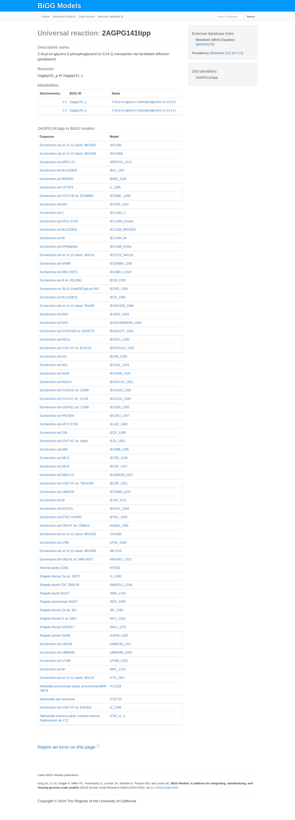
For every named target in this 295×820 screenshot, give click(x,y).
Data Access (87, 16)
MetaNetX (217, 53)
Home (46, 16)
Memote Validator (109, 16)
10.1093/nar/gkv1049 (164, 787)
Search (250, 16)
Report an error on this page (67, 747)
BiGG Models (59, 6)
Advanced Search (64, 16)
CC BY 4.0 (234, 53)
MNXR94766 (205, 44)
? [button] (98, 746)
